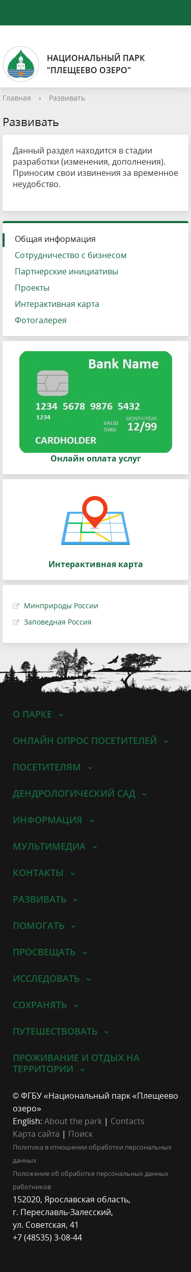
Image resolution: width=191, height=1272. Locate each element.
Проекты (32, 287)
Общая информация (55, 238)
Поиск (80, 1133)
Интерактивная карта (57, 303)
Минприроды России (61, 605)
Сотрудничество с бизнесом (71, 255)
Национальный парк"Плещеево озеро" (74, 64)
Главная (17, 98)
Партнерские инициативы (66, 271)
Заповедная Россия (58, 622)
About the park (73, 1121)
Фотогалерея (41, 320)
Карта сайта (36, 1133)
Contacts (128, 1121)
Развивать (67, 98)
